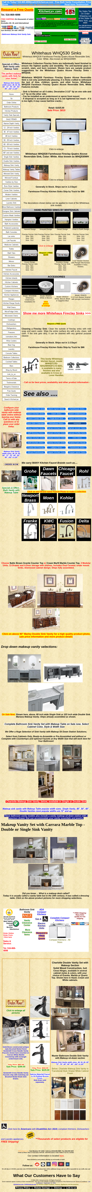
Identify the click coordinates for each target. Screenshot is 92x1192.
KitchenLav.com (23, 1151)
